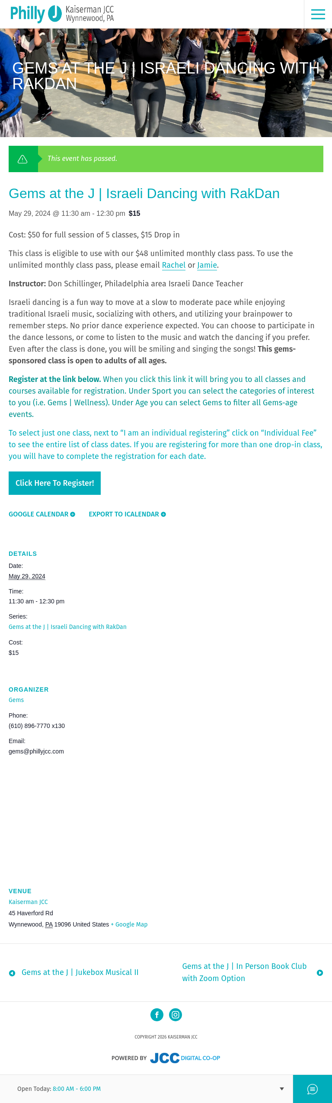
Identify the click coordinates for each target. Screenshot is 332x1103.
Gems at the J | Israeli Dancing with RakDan (68, 627)
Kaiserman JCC (28, 902)
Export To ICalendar (124, 514)
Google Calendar (38, 514)
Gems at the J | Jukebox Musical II (80, 972)
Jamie (207, 265)
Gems (16, 700)
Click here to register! (55, 483)
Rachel (174, 265)
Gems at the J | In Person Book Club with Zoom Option (244, 973)
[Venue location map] (166, 813)
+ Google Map (129, 924)
